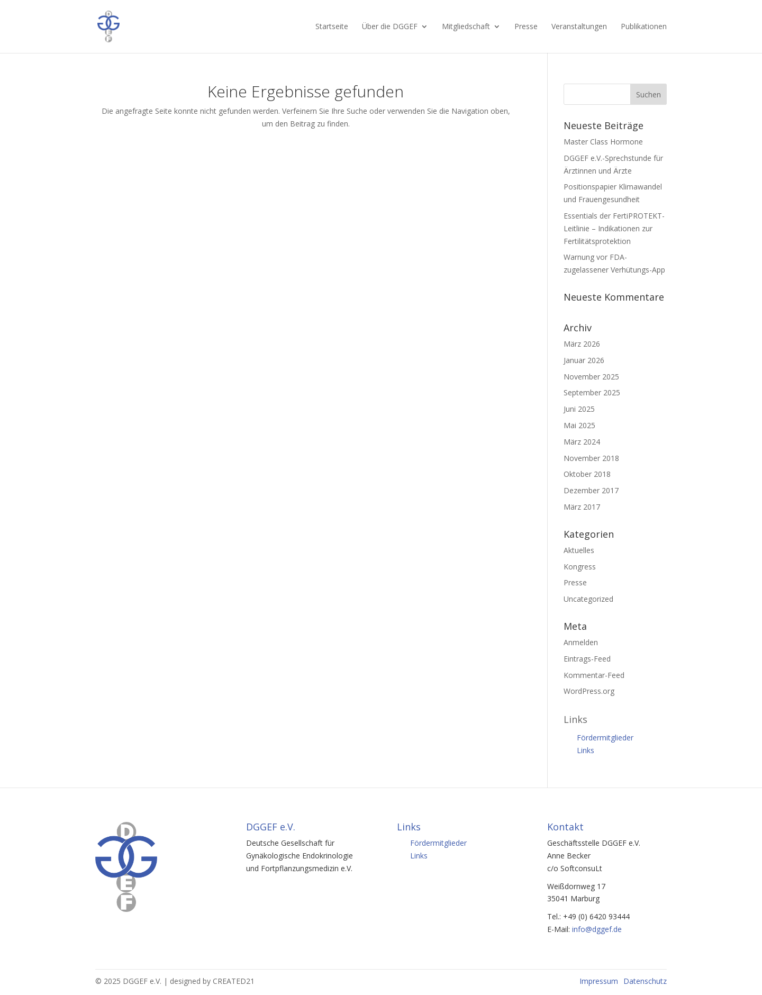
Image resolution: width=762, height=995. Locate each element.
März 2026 (582, 344)
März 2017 (582, 507)
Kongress (580, 567)
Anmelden (581, 642)
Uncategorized (588, 599)
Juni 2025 (579, 409)
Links (585, 750)
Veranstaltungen (579, 27)
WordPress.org (589, 691)
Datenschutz (645, 981)
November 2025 (591, 377)
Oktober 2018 (587, 474)
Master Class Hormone (603, 142)
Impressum (598, 981)
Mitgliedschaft (466, 27)
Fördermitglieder (605, 737)
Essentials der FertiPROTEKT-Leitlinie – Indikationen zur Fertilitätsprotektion (614, 228)
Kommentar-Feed (594, 675)
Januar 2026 (584, 360)
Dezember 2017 (591, 490)
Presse (526, 27)
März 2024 (582, 442)
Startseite (331, 27)
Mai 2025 (579, 425)
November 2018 (591, 458)
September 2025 (592, 392)
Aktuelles (579, 550)
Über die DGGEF (390, 27)
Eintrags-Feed (587, 659)
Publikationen (644, 27)
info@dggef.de (597, 929)
